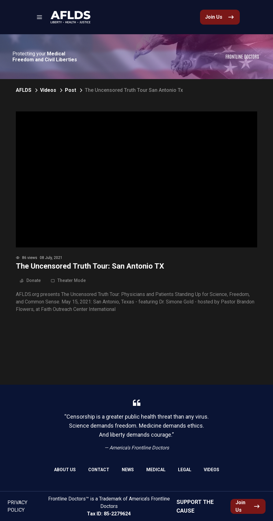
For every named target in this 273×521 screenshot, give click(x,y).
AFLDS (23, 90)
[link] (70, 17)
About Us (65, 469)
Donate (30, 280)
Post (70, 90)
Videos (48, 90)
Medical (156, 469)
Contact (98, 469)
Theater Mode (68, 280)
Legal (184, 469)
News (128, 469)
